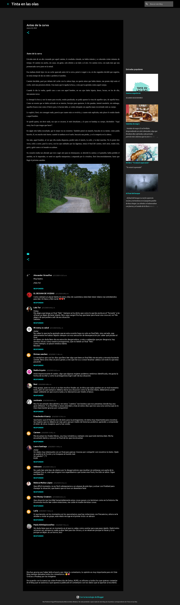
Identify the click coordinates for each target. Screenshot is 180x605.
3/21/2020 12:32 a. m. (60, 275)
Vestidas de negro (133, 124)
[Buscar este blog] (161, 4)
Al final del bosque (133, 193)
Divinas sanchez (41, 354)
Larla (36, 511)
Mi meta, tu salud (41, 328)
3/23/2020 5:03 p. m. (53, 370)
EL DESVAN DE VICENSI (44, 293)
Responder (38, 289)
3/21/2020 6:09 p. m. (62, 293)
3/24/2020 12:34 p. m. (59, 416)
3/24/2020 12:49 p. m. (48, 432)
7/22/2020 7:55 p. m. (62, 525)
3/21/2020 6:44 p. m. (48, 307)
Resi (35, 384)
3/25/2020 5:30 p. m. (49, 467)
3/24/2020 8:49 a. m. (49, 400)
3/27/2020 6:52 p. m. (59, 497)
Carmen (37, 432)
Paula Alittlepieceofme (44, 525)
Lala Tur (37, 308)
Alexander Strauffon (43, 275)
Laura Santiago (40, 446)
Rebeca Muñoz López (43, 483)
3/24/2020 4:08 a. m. (44, 384)
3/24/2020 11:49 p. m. (55, 446)
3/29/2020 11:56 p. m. (46, 511)
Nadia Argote (40, 370)
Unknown (38, 467)
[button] (28, 32)
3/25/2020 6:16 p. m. (60, 483)
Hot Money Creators (42, 497)
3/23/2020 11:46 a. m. (55, 354)
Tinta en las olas (25, 4)
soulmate (38, 400)
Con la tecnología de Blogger (90, 597)
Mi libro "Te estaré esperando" (137, 163)
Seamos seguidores (133, 93)
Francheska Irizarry (42, 416)
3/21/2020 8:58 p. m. (56, 328)
